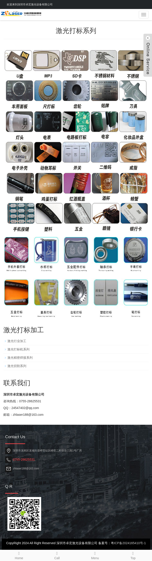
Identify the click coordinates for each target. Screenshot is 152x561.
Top (133, 555)
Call (57, 555)
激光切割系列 (16, 366)
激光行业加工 (16, 341)
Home (19, 555)
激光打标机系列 (18, 349)
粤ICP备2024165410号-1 (128, 543)
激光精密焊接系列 (20, 357)
